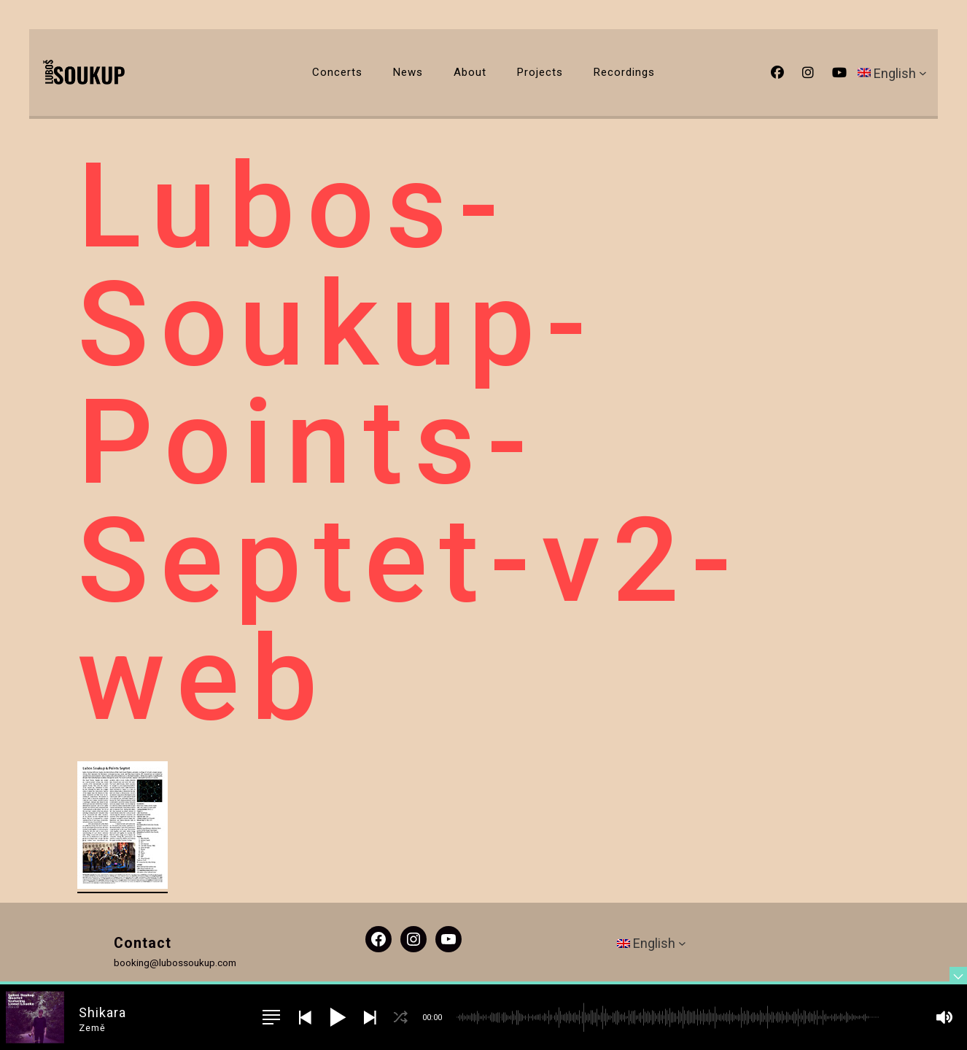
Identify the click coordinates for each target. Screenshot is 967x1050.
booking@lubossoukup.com (175, 962)
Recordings (624, 72)
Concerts (337, 72)
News (408, 72)
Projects (540, 72)
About (470, 72)
